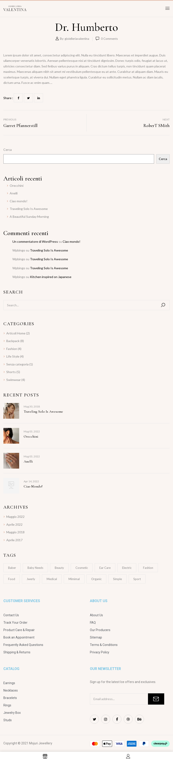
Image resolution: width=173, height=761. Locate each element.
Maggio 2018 (15, 532)
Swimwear (13, 380)
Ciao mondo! (18, 201)
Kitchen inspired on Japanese (50, 277)
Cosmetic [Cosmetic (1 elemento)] (81, 568)
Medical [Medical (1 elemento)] (52, 579)
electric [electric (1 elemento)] (127, 568)
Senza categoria (17, 364)
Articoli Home (15, 333)
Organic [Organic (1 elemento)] (96, 579)
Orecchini (16, 185)
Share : (8, 98)
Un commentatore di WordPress (35, 241)
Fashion (11, 349)
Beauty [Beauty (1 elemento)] (59, 568)
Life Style (12, 356)
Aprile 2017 (14, 540)
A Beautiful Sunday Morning (29, 216)
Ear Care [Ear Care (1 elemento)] (105, 568)
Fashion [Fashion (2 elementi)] (148, 568)
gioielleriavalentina (77, 38)
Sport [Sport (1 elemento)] (137, 579)
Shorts (11, 372)
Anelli (14, 193)
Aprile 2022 (14, 524)
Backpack (13, 341)
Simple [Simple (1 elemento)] (117, 579)
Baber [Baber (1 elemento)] (12, 568)
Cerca (7, 149)
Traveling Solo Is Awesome (29, 209)
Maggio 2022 (15, 516)
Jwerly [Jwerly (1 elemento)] (31, 579)
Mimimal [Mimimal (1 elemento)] (74, 579)
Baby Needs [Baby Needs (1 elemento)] (35, 568)
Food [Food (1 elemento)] (11, 579)
